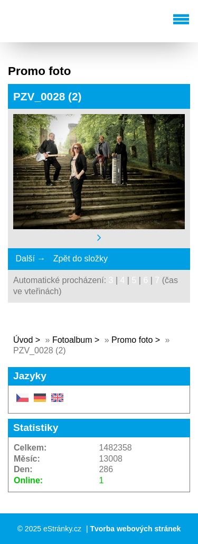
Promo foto (132, 339)
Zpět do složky (80, 258)
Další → (30, 258)
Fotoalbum (72, 339)
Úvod (23, 339)
